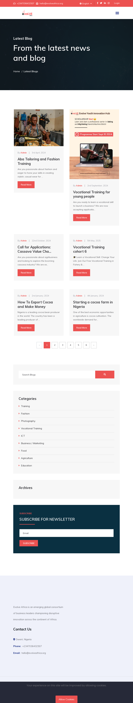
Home (16, 71)
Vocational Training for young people (91, 194)
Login (117, 3)
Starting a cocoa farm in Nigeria (93, 304)
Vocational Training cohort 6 (88, 249)
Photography (28, 420)
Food (24, 450)
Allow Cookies (66, 699)
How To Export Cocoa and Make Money (35, 304)
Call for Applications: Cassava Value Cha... (34, 249)
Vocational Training (31, 428)
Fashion (25, 413)
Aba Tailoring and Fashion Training (39, 161)
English (86, 3)
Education (26, 465)
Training (25, 406)
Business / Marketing (32, 443)
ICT (23, 435)
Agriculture (27, 458)
